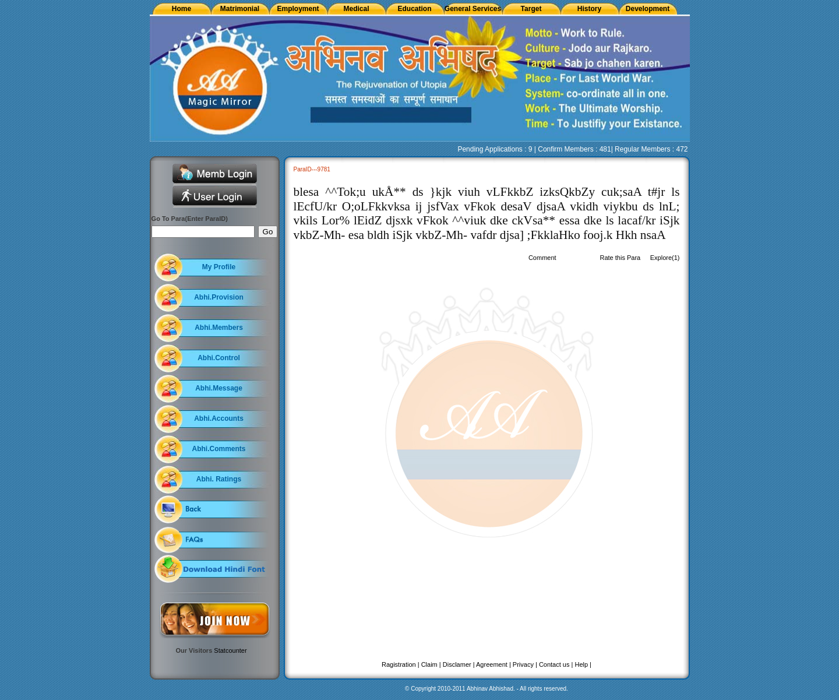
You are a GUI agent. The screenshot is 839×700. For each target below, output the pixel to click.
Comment (542, 257)
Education (414, 9)
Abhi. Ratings (218, 479)
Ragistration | (401, 664)
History (589, 9)
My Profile (218, 267)
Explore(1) (665, 257)
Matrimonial (239, 9)
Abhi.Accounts (219, 418)
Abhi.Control (219, 358)
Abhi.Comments (218, 449)
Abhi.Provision (219, 297)
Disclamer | (459, 664)
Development (647, 9)
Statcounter (230, 650)
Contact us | (556, 664)
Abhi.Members (219, 327)
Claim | (431, 664)
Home (181, 9)
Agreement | (493, 664)
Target (531, 9)
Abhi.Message (218, 388)
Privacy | (525, 664)
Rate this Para (620, 257)
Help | (582, 664)
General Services (473, 9)
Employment (298, 9)
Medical (356, 9)
